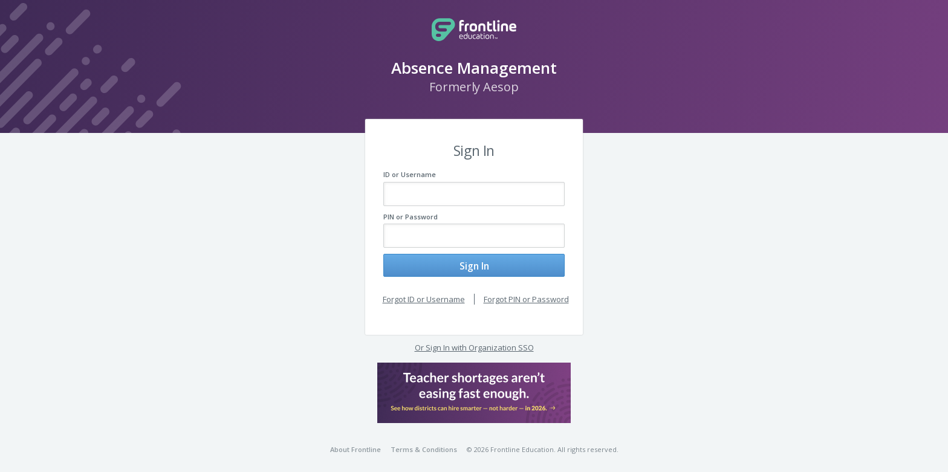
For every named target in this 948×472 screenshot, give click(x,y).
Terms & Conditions (424, 444)
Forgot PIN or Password (526, 293)
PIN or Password (410, 216)
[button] (474, 387)
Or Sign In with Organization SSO (474, 342)
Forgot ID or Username (424, 293)
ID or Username (409, 174)
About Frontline (355, 444)
